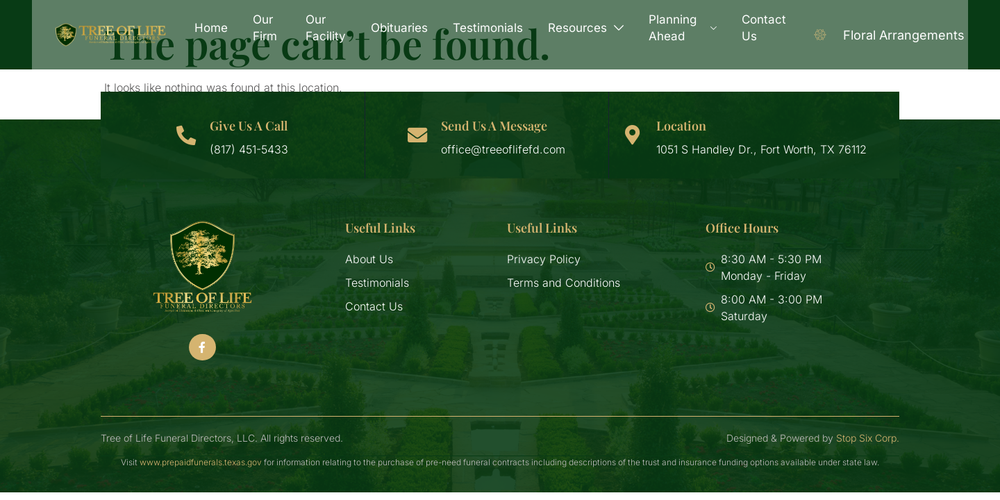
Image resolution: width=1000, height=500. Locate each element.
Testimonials (488, 28)
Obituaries (399, 28)
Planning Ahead (681, 27)
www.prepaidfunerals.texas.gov (201, 462)
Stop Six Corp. (867, 438)
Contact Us (760, 27)
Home (214, 28)
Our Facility (326, 27)
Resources (586, 28)
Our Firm (268, 27)
